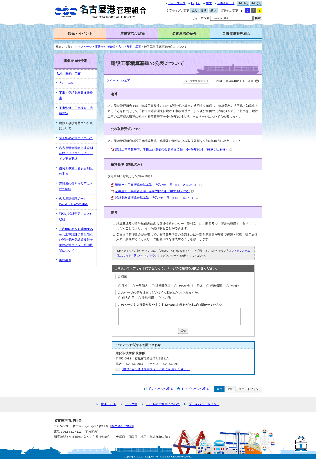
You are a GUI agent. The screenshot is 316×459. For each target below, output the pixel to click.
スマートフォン (249, 389)
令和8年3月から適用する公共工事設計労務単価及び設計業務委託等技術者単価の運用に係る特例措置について (76, 239)
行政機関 (216, 285)
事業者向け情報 (105, 46)
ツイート (112, 80)
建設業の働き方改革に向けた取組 (76, 186)
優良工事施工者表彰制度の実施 (76, 171)
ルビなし (256, 3)
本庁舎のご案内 (122, 426)
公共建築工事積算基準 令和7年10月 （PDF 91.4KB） (154, 191)
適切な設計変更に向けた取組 (76, 216)
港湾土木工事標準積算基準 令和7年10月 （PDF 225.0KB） (158, 185)
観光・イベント (80, 33)
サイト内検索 (200, 18)
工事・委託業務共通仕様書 (76, 95)
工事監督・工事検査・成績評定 (76, 110)
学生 (125, 285)
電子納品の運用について (76, 138)
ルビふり (243, 3)
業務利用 (148, 297)
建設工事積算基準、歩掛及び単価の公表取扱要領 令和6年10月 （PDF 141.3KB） (173, 149)
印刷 (250, 81)
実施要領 (65, 260)
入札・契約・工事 (129, 46)
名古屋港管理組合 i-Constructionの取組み (73, 201)
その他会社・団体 (190, 285)
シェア (125, 80)
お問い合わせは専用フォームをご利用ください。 (156, 369)
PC (230, 389)
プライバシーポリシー (204, 404)
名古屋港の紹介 (184, 33)
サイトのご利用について (163, 404)
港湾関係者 (163, 285)
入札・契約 (66, 83)
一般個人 (142, 285)
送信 (183, 330)
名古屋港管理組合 (236, 33)
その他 (234, 285)
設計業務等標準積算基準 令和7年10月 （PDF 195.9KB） (156, 198)
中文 (209, 3)
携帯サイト (108, 404)
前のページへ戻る (160, 388)
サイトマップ (176, 3)
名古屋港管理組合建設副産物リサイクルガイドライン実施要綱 (76, 153)
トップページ (83, 46)
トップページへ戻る (195, 388)
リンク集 (131, 404)
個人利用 (128, 297)
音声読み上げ (225, 3)
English (195, 3)
